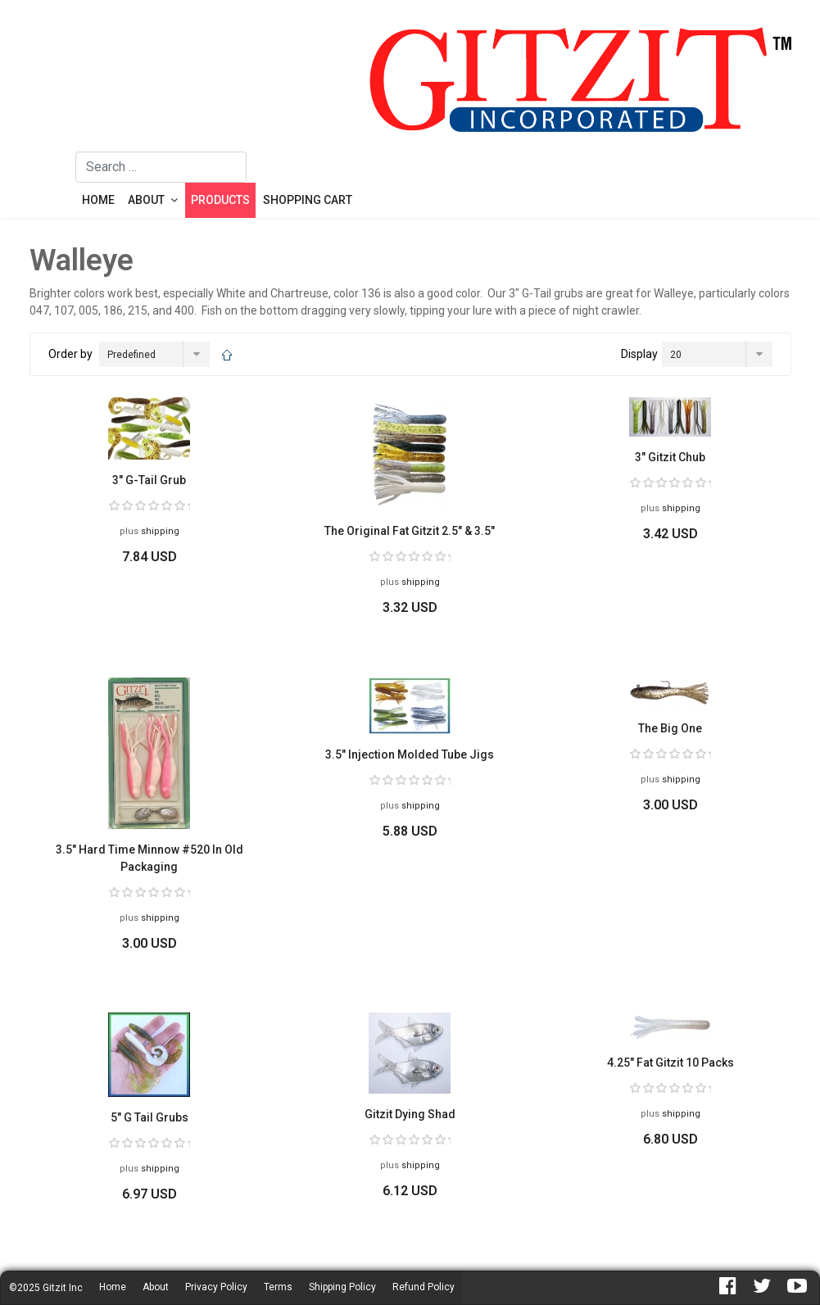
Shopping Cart (307, 199)
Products (220, 199)
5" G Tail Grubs (149, 1117)
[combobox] (161, 167)
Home (98, 199)
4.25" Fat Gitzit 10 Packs (670, 1062)
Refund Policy (423, 1287)
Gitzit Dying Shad (410, 1114)
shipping (160, 531)
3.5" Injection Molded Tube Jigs (409, 754)
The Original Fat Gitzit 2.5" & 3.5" (409, 530)
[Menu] (53, 185)
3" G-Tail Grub (149, 480)
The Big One (670, 728)
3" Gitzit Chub (670, 457)
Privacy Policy (216, 1287)
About (146, 199)
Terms (278, 1287)
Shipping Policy (342, 1287)
